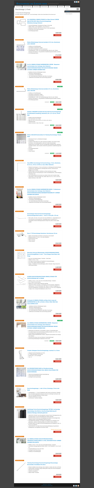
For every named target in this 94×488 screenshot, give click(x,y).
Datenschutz (45, 484)
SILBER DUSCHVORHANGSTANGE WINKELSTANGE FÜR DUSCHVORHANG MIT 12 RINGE (42, 277)
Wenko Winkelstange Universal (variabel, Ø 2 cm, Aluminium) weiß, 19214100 (43, 89)
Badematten (61, 6)
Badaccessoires (44, 6)
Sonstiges (67, 6)
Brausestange (36, 6)
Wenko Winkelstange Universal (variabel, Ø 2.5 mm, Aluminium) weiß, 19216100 (43, 43)
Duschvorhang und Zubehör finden (31, 3)
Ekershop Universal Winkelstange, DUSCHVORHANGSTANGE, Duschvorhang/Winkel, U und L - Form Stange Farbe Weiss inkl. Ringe (43, 254)
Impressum (49, 484)
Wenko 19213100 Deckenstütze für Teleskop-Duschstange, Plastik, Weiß (44, 135)
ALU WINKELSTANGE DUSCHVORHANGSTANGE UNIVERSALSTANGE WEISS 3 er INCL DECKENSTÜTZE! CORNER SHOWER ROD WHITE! (44, 440)
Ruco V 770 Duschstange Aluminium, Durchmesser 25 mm (42, 233)
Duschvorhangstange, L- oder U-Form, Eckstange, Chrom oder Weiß (43, 389)
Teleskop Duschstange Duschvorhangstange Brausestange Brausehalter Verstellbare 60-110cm (42, 463)
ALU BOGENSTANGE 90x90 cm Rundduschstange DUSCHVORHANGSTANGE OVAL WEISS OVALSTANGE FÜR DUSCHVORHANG (42, 370)
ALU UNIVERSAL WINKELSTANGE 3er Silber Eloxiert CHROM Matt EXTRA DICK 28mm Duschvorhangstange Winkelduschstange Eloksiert (43, 21)
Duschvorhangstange (27, 6)
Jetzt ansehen (58, 35)
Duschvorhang (18, 6)
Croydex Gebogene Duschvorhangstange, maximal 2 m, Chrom (43, 350)
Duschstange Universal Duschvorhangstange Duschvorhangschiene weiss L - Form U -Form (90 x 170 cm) (42, 214)
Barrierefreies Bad (53, 6)
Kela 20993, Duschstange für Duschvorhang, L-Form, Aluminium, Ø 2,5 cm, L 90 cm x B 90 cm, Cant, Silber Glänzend (44, 163)
